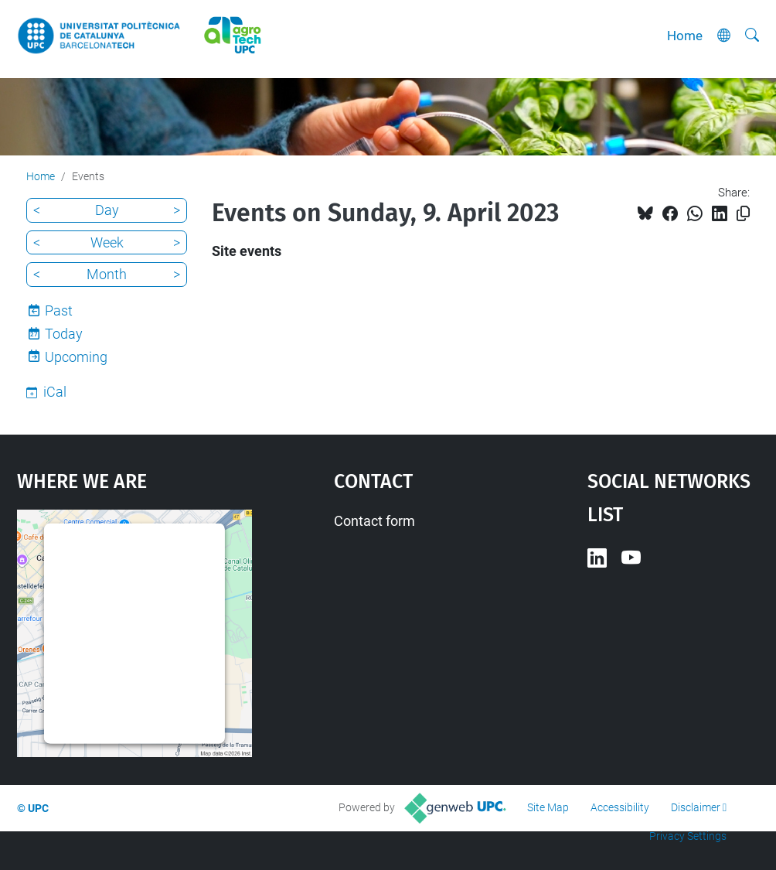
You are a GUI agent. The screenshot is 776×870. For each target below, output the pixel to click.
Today (64, 334)
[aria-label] (752, 35)
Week (107, 242)
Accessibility (620, 807)
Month (107, 274)
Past (59, 310)
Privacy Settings (688, 836)
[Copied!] (743, 214)
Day (107, 210)
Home (685, 35)
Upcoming (76, 357)
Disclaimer (695, 807)
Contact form (374, 521)
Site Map (548, 807)
